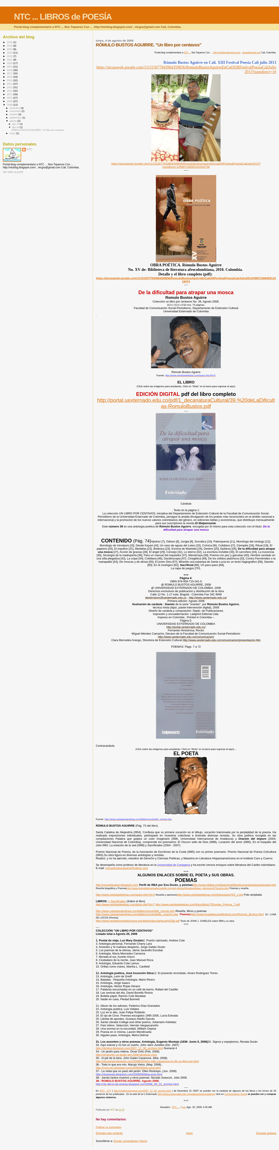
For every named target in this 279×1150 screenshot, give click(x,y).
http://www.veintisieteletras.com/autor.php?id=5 (125, 894)
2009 (10, 101)
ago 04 (16, 127)
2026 (10, 42)
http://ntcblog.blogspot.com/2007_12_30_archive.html (129, 1048)
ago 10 (16, 124)
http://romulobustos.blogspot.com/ (117, 885)
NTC (29, 149)
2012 (10, 90)
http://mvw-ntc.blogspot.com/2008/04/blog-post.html (128, 1067)
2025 (10, 45)
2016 (10, 76)
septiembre (16, 117)
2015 (10, 80)
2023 (10, 52)
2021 (10, 59)
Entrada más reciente (109, 1133)
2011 (10, 94)
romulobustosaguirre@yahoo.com (126, 868)
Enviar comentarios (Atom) (130, 1141)
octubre (14, 114)
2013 (10, 87)
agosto (14, 121)
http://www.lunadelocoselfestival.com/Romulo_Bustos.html (227, 914)
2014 (10, 83)
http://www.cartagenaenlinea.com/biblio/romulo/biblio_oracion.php (137, 914)
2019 (10, 66)
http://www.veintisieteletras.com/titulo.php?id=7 (125, 904)
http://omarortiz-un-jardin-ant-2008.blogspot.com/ (126, 1054)
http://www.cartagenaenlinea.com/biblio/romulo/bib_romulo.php (135, 911)
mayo (13, 133)
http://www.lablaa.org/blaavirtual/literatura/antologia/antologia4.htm (234, 885)
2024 (10, 49)
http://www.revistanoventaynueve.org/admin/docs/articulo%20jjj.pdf (137, 920)
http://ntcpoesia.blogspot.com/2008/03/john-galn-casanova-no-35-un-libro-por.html (147, 1061)
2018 (10, 70)
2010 (10, 97)
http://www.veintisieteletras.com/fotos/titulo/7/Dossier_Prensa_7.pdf (197, 904)
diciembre (15, 108)
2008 (10, 104)
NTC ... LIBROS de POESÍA (63, 16)
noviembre (16, 111)
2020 (10, 63)
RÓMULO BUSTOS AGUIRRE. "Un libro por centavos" (38, 130)
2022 (10, 56)
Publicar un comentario (108, 1127)
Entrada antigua (266, 1133)
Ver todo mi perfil (13, 172)
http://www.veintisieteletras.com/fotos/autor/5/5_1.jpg (210, 894)
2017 (10, 73)
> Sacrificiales (117, 901)
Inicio (189, 1133)
